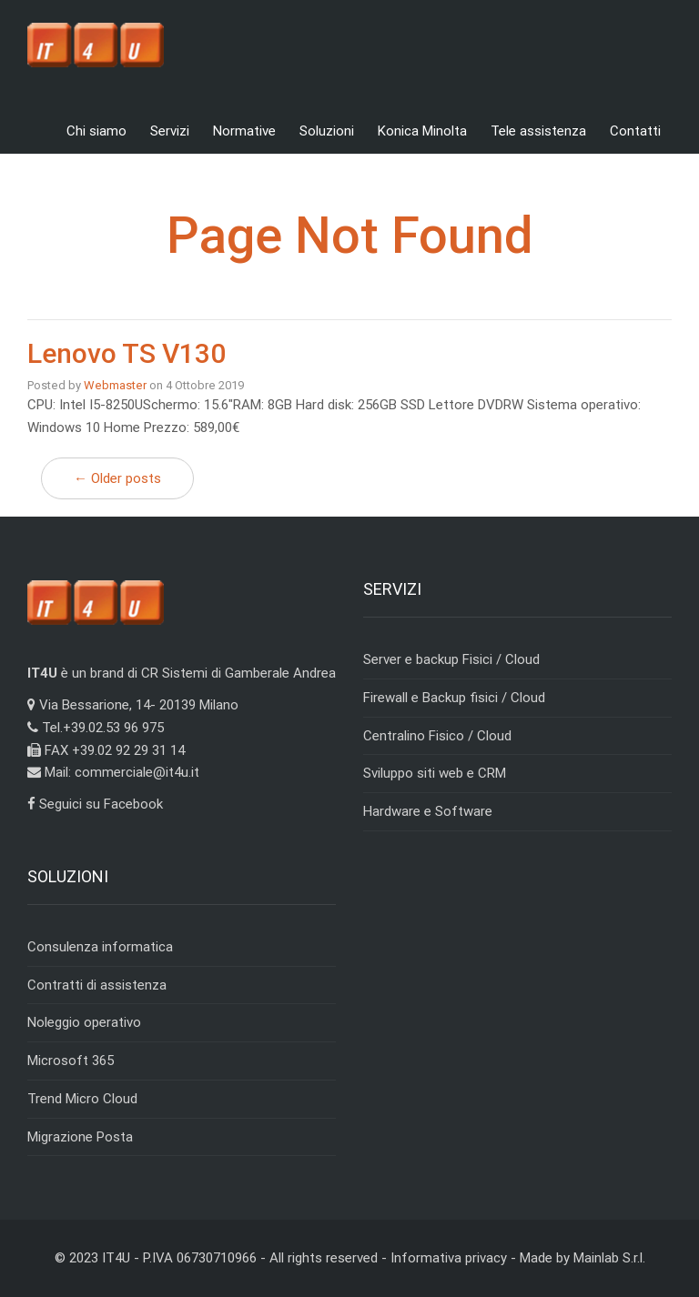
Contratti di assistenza (97, 985)
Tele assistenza (538, 131)
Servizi (169, 131)
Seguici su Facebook (95, 804)
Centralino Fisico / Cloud (437, 736)
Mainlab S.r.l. (609, 1258)
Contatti (635, 131)
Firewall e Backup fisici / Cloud (454, 697)
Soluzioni (326, 131)
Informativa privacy (448, 1258)
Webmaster (115, 385)
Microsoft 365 (70, 1060)
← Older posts (117, 478)
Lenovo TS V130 (126, 353)
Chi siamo (96, 131)
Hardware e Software (427, 811)
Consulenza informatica (100, 947)
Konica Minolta (422, 131)
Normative (244, 131)
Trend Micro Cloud (82, 1099)
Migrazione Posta (80, 1137)
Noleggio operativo (84, 1022)
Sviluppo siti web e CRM (434, 773)
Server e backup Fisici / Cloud (451, 659)
